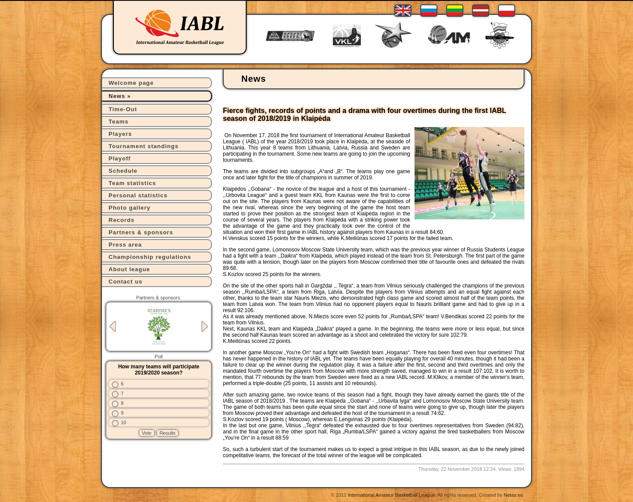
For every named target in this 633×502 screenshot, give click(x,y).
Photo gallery (129, 207)
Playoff (120, 158)
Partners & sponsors (141, 232)
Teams (118, 121)
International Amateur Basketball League (391, 495)
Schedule (123, 170)
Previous (112, 326)
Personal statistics (138, 195)
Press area (125, 244)
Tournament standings (143, 146)
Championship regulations (150, 257)
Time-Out (123, 109)
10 (123, 422)
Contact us (125, 281)
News (117, 96)
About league (129, 269)
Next (204, 326)
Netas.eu (513, 495)
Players (120, 134)
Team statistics (132, 183)
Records (122, 220)
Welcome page (131, 83)
